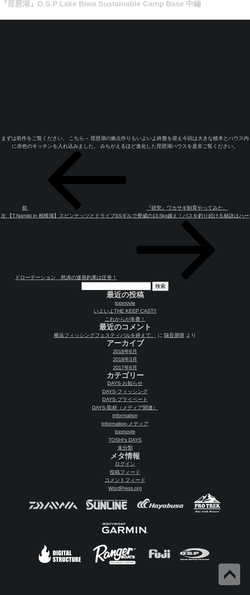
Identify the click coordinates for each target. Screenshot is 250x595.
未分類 (125, 448)
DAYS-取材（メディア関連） (125, 408)
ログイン (125, 464)
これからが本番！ (125, 319)
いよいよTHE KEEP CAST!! (125, 311)
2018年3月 (125, 359)
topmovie (125, 303)
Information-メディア (125, 424)
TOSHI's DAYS (125, 440)
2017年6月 (125, 367)
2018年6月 (125, 351)
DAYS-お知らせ (125, 383)
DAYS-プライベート (125, 399)
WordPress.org (125, 488)
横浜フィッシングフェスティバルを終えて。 (105, 335)
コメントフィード (125, 480)
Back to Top (229, 574)
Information (125, 415)
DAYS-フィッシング (125, 391)
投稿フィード (125, 472)
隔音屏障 (174, 335)
